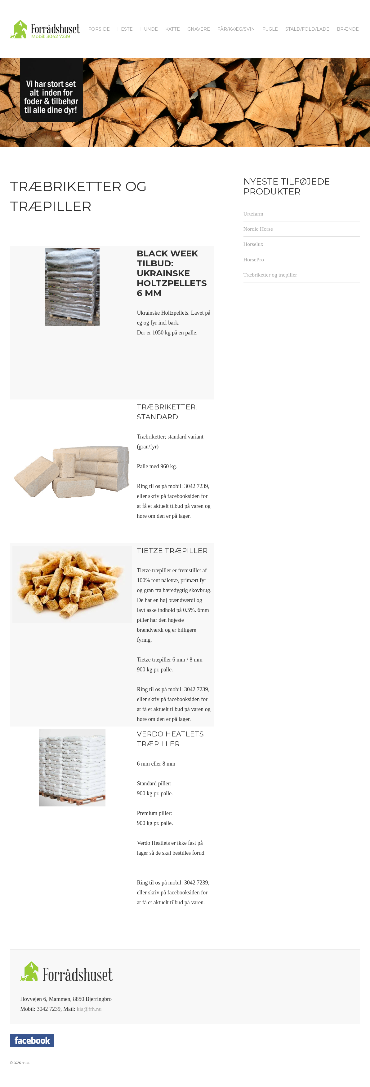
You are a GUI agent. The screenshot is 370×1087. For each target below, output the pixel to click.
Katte (172, 29)
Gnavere (198, 29)
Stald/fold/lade (307, 29)
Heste (125, 29)
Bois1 (25, 1063)
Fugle (270, 29)
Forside (99, 29)
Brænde (348, 29)
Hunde (149, 29)
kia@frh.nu (89, 1009)
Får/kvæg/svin (236, 29)
